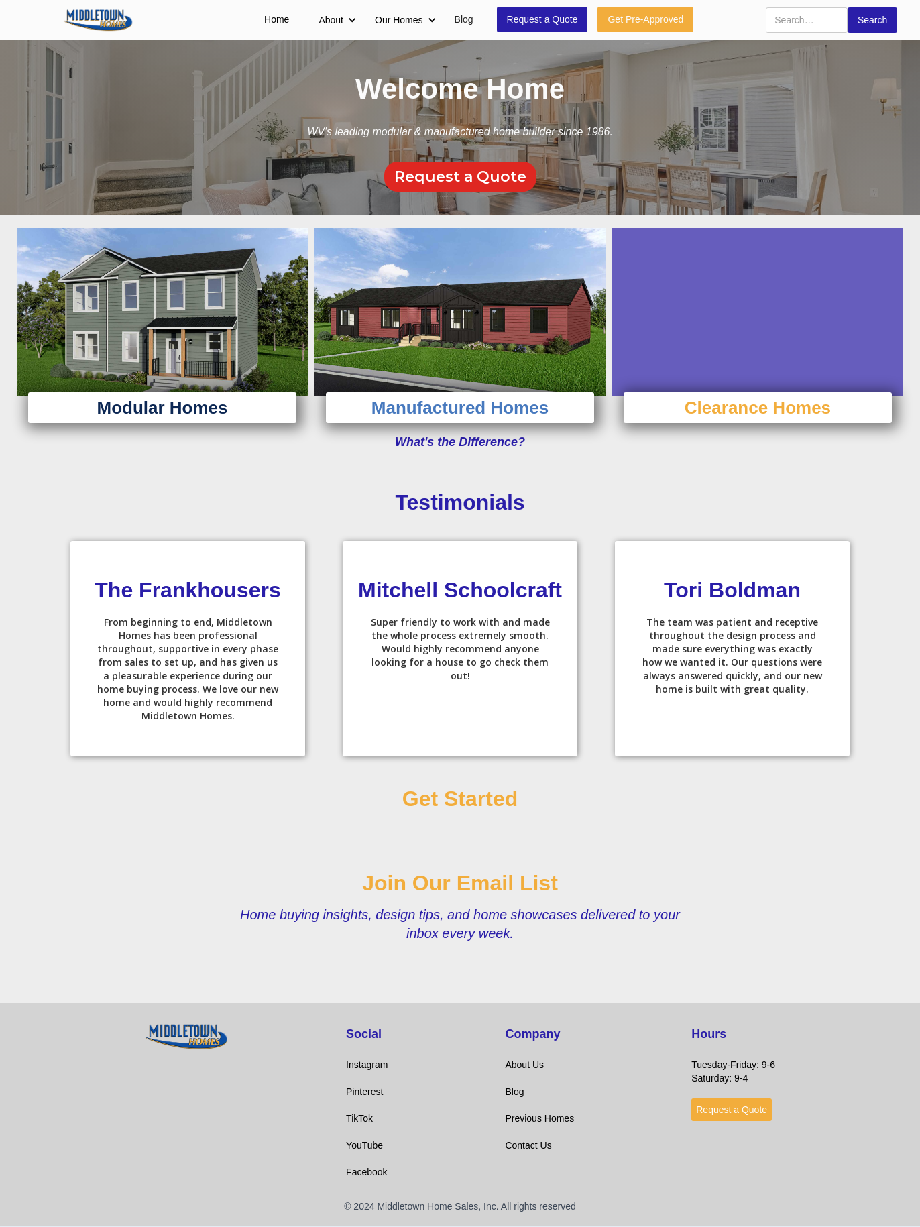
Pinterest (364, 1091)
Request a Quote (542, 19)
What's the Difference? (460, 442)
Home (276, 19)
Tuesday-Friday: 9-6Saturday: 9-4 (733, 1071)
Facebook (366, 1172)
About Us (524, 1064)
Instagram (367, 1064)
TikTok (359, 1118)
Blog (464, 19)
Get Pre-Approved (645, 19)
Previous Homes (539, 1118)
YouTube (364, 1145)
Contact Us (528, 1145)
